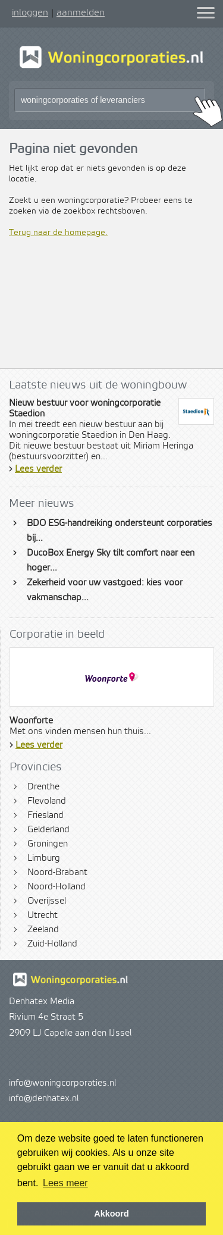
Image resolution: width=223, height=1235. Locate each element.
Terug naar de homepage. (58, 232)
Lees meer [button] (65, 1183)
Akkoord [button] (111, 1213)
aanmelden (80, 12)
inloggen (30, 12)
